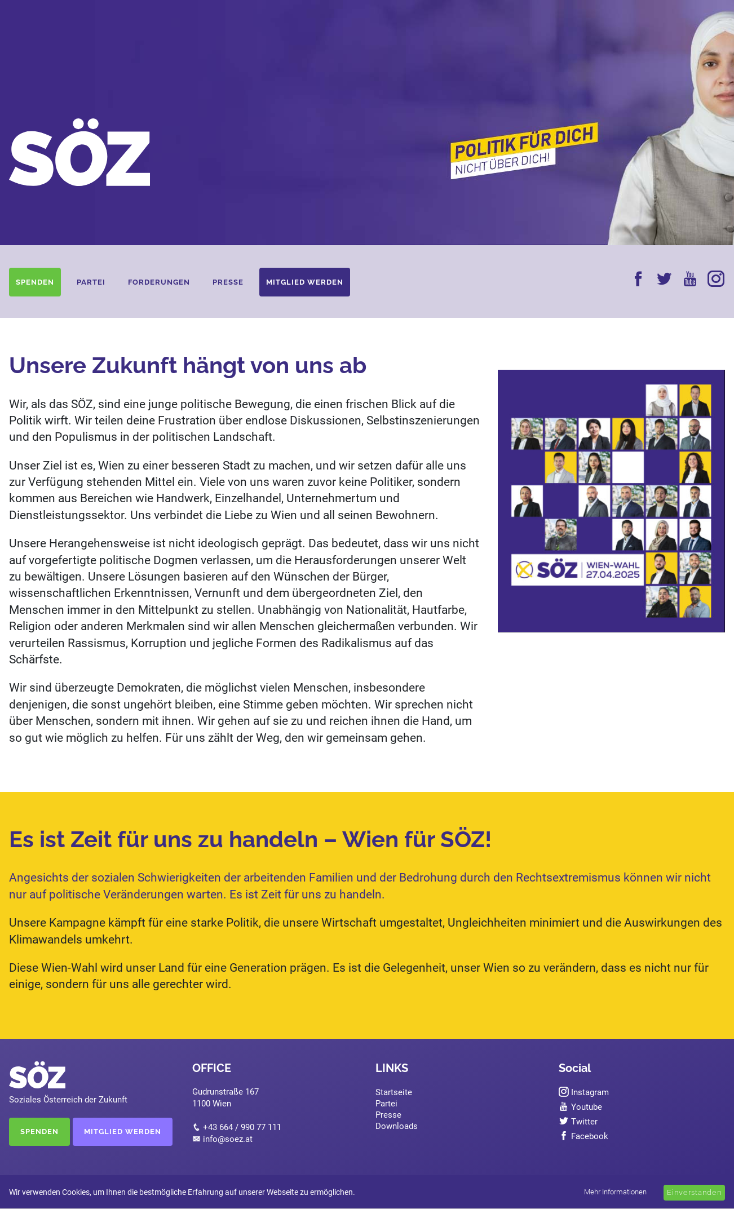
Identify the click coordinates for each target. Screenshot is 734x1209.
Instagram (584, 1092)
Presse (228, 282)
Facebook (583, 1136)
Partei (91, 282)
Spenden (35, 282)
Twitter (578, 1122)
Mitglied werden (304, 282)
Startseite (393, 1092)
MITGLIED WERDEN (122, 1131)
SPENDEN (39, 1131)
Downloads (396, 1126)
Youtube (580, 1107)
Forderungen (159, 282)
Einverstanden (694, 1192)
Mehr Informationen (615, 1192)
